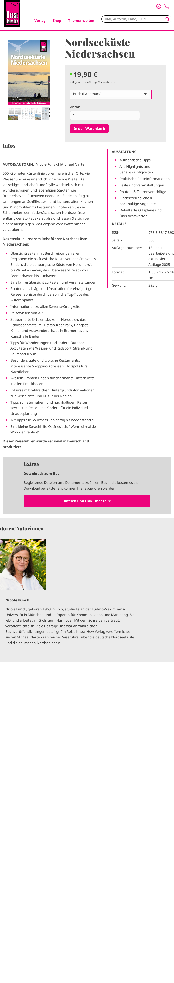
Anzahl (75, 107)
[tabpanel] (29, 80)
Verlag (40, 20)
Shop (57, 20)
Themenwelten (81, 20)
